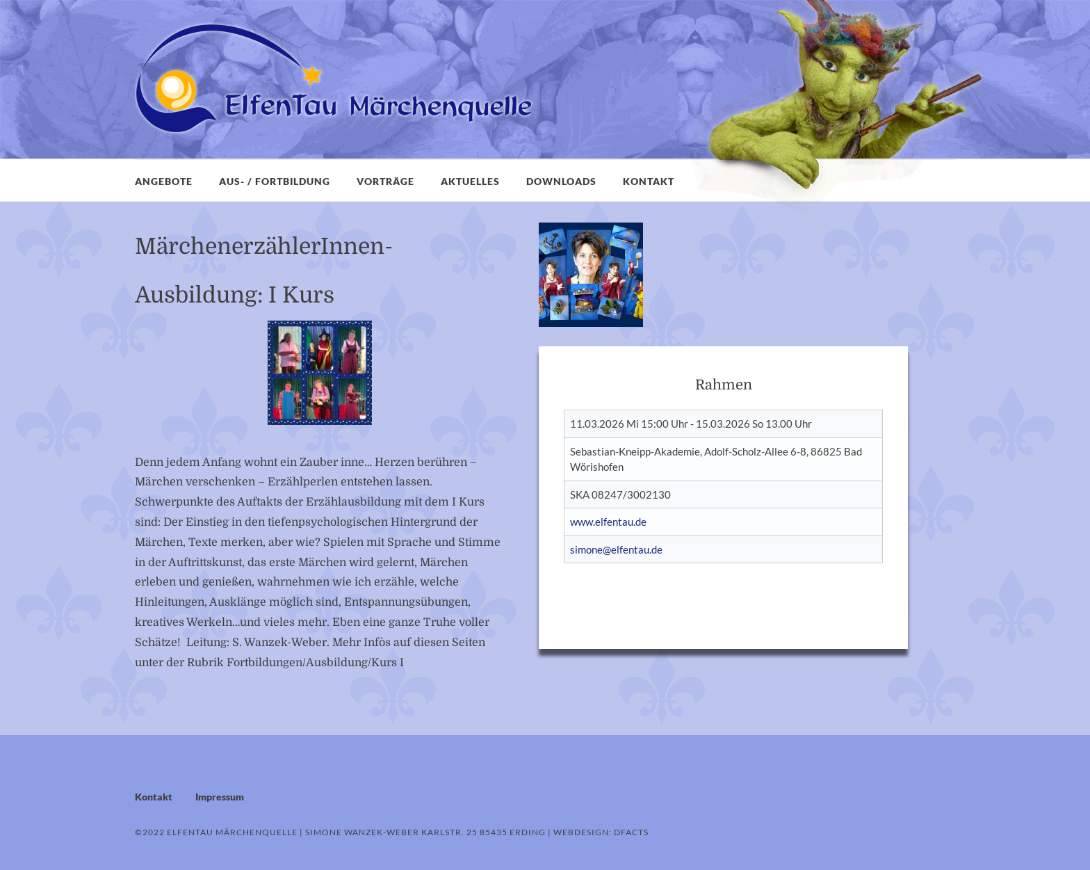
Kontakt (648, 181)
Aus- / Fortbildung (274, 181)
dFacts (631, 832)
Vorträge (385, 181)
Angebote (164, 181)
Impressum (219, 797)
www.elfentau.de (608, 521)
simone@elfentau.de (616, 549)
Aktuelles (470, 181)
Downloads (561, 181)
